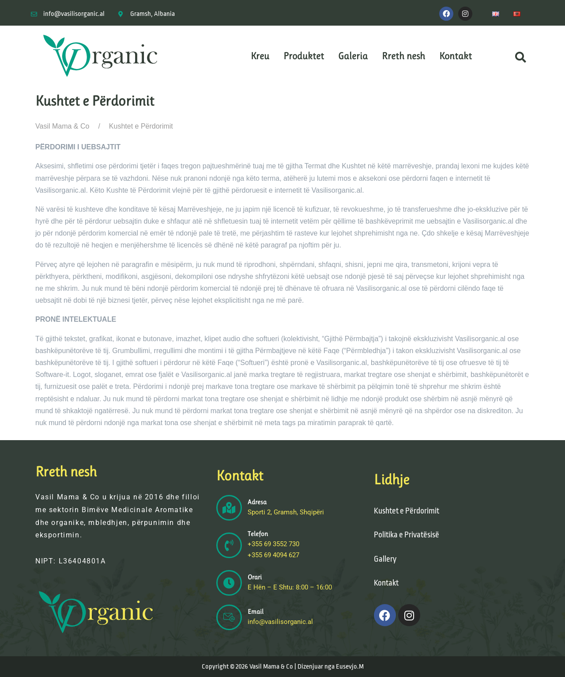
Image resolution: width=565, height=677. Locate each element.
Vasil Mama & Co (62, 126)
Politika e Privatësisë (406, 534)
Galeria (353, 55)
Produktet (303, 55)
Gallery (385, 559)
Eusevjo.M (350, 666)
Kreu (260, 55)
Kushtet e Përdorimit (406, 510)
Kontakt (455, 55)
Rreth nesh (403, 55)
